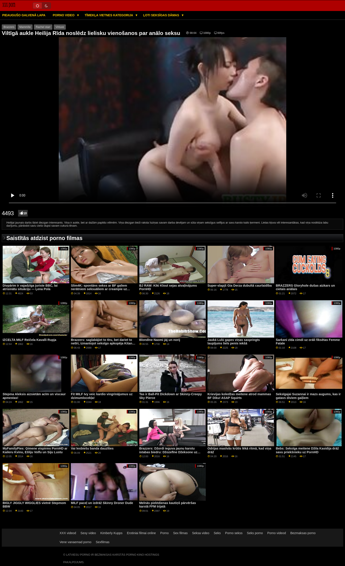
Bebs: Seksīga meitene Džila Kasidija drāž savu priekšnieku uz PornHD (307, 450)
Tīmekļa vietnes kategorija (109, 15)
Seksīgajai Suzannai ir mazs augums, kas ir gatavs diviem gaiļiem (308, 396)
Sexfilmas (102, 542)
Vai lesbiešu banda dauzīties (92, 448)
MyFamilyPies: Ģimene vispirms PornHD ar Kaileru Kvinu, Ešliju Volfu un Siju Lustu (35, 450)
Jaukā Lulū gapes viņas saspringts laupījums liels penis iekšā (233, 341)
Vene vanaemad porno (76, 542)
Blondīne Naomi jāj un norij (159, 340)
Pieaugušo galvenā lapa (23, 15)
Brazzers (9, 27)
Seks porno (255, 533)
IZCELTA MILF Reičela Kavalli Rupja (29, 340)
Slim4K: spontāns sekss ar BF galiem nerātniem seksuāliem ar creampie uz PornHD (99, 289)
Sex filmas (180, 533)
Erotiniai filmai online (141, 533)
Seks (217, 533)
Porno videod (276, 533)
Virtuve (59, 27)
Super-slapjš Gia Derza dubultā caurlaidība (239, 285)
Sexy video (88, 533)
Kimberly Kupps (111, 533)
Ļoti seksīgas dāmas (161, 15)
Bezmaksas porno (303, 533)
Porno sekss (233, 533)
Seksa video (200, 533)
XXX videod (68, 533)
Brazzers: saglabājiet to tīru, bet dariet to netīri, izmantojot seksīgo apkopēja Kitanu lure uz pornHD (102, 343)
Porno (164, 533)
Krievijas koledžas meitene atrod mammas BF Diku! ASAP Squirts (239, 396)
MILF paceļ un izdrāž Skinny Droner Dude (102, 503)
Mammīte (25, 27)
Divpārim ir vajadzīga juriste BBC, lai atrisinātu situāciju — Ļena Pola (30, 287)
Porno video (64, 15)
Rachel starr (43, 27)
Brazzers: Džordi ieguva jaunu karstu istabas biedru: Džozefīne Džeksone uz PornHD (168, 452)
